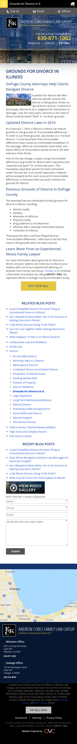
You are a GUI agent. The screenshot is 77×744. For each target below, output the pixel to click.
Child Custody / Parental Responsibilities (33, 427)
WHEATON (34, 43)
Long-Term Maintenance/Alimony (32, 400)
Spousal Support (22, 417)
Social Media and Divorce (27, 413)
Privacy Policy (54, 717)
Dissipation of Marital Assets (29, 373)
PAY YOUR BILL (38, 286)
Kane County (41, 702)
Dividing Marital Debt (25, 378)
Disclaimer (21, 717)
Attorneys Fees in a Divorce (28, 360)
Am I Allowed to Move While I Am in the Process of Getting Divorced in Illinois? (38, 318)
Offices (64, 11)
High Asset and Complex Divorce (28, 431)
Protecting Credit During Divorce (31, 409)
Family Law (16, 346)
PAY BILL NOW (38, 710)
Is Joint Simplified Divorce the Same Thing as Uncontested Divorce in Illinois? (35, 310)
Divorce (14, 351)
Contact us (51, 270)
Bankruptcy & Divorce (25, 365)
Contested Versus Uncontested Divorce (35, 369)
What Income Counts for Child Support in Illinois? (38, 477)
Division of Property (24, 382)
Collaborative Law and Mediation (28, 342)
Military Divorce (22, 404)
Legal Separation (22, 395)
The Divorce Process (24, 422)
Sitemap (36, 717)
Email (38, 11)
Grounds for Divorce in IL (29, 391)
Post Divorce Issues (21, 436)
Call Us (13, 11)
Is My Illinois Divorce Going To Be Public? (33, 324)
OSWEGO (49, 43)
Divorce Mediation (23, 387)
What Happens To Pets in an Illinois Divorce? (35, 337)
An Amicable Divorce (25, 356)
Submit (15, 551)
